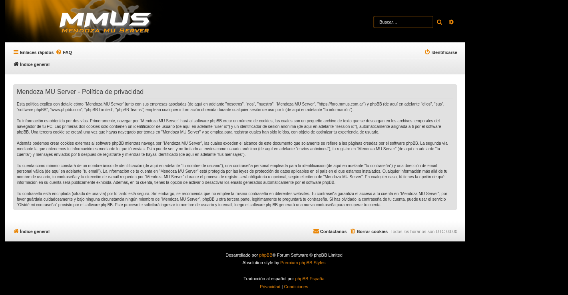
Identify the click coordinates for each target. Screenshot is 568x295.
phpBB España (309, 278)
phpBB (266, 255)
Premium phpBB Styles (302, 262)
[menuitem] (64, 52)
